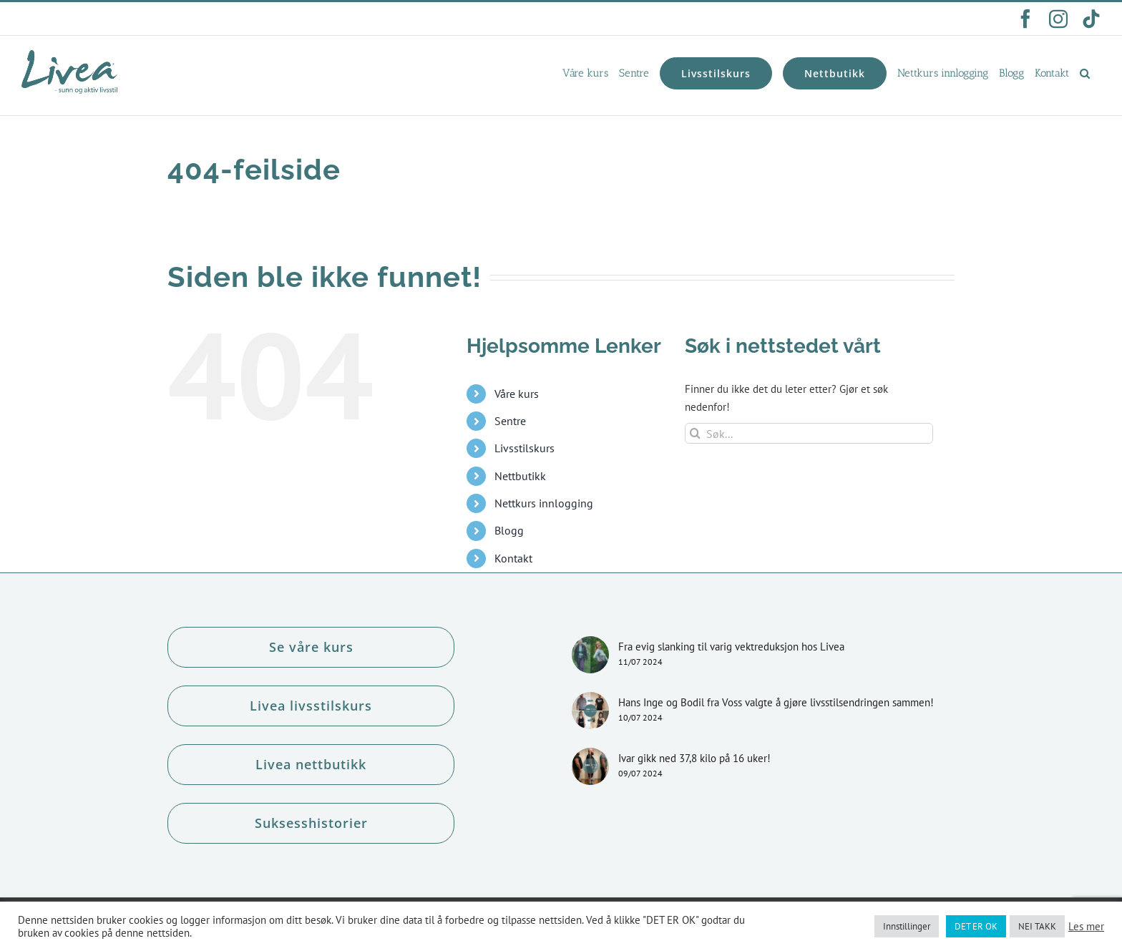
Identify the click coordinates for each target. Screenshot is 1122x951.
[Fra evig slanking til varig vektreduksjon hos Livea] (590, 654)
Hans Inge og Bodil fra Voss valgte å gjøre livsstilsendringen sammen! (776, 702)
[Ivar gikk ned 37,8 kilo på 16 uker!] (590, 766)
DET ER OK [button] (976, 926)
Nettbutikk (520, 476)
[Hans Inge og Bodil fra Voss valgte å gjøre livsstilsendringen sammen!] (590, 710)
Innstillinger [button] (906, 926)
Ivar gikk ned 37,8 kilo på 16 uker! (694, 758)
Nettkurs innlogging (543, 503)
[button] (1085, 73)
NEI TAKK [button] (1037, 926)
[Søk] (695, 433)
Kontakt (513, 558)
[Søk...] (809, 433)
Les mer (1086, 926)
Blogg (509, 530)
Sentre (510, 421)
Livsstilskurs (524, 448)
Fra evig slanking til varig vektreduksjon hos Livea (731, 646)
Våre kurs (516, 393)
